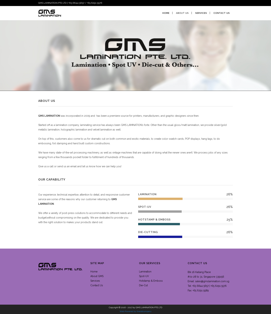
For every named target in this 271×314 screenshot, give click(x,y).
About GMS (96, 276)
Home (93, 271)
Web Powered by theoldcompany (136, 311)
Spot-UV (144, 276)
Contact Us (96, 285)
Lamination (145, 271)
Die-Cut (143, 285)
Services (95, 280)
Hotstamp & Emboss (151, 280)
